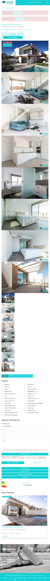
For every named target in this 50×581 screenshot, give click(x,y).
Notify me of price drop (12, 462)
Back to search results (7, 8)
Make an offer (37, 462)
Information (18, 556)
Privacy (34, 575)
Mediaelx (28, 575)
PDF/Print (25, 477)
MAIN (3, 556)
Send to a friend (25, 471)
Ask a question (6, 423)
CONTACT (20, 558)
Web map (42, 575)
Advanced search (17, 12)
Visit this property (7, 426)
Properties (12, 556)
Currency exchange (13, 37)
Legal (31, 575)
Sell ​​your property (6, 558)
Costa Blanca (14, 558)
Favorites (4, 559)
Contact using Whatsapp (25, 474)
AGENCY (7, 556)
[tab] (5, 376)
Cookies (37, 575)
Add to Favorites (25, 468)
